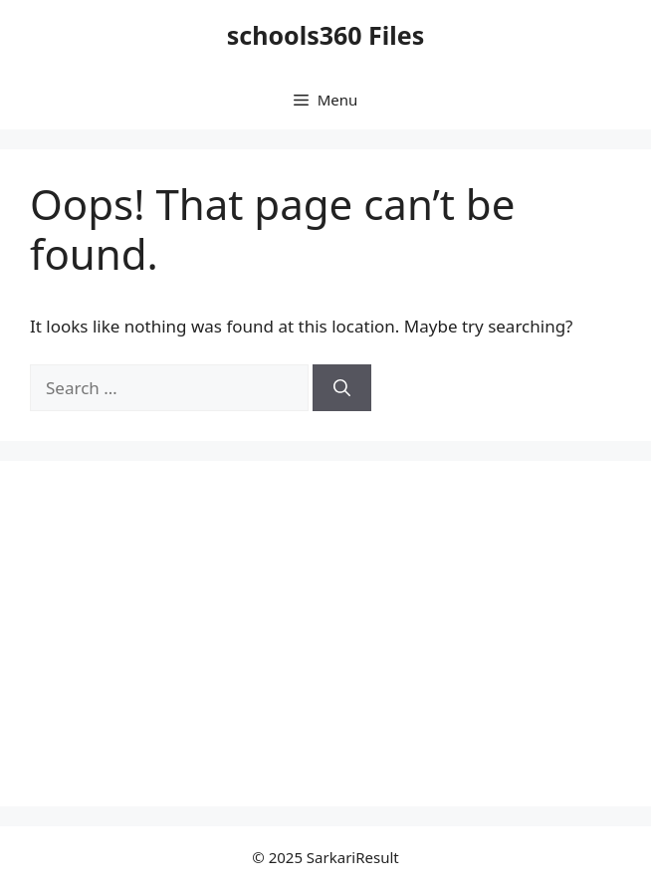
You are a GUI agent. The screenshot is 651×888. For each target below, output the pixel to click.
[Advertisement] (197, 630)
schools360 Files (325, 35)
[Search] (342, 388)
